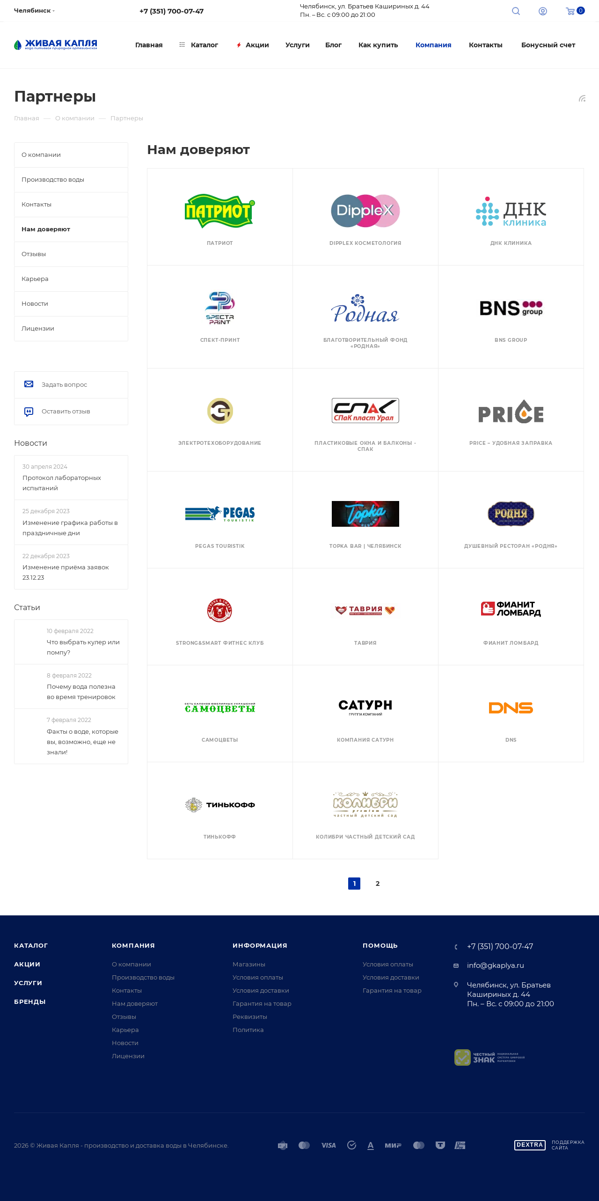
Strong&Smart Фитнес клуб (219, 643)
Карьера (125, 1029)
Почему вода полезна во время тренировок (81, 692)
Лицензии (128, 1056)
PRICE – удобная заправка (510, 443)
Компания (133, 945)
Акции (27, 964)
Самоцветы (220, 740)
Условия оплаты (258, 977)
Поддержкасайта (568, 1145)
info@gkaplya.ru (495, 965)
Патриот (220, 243)
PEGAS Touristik (219, 546)
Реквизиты (250, 1016)
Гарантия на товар (262, 1003)
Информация (260, 945)
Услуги (28, 983)
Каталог (31, 945)
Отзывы (124, 1016)
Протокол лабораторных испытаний (61, 483)
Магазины (249, 964)
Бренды (30, 1001)
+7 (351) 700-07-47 (171, 11)
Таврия (365, 643)
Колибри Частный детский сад (365, 837)
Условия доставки (261, 990)
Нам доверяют (135, 1003)
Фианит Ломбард (511, 643)
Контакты (127, 990)
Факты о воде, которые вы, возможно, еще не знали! (82, 742)
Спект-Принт (220, 340)
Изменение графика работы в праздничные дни (70, 528)
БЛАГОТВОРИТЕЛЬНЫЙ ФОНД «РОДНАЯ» (365, 343)
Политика (248, 1029)
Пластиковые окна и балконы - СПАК (365, 446)
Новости (30, 443)
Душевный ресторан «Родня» (511, 546)
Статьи (27, 607)
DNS (511, 740)
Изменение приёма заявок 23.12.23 (65, 572)
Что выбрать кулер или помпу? (83, 647)
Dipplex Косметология (365, 243)
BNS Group (511, 340)
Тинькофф (220, 837)
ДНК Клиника (511, 243)
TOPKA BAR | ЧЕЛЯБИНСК (365, 546)
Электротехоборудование (220, 443)
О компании (131, 964)
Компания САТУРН (365, 740)
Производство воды (143, 977)
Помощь (380, 945)
